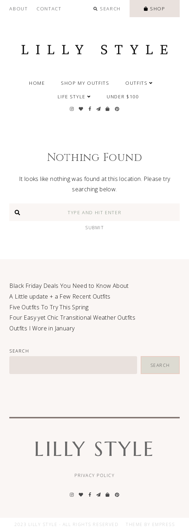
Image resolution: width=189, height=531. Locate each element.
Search (19, 351)
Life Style (74, 96)
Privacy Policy (94, 475)
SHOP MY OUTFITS (85, 83)
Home (37, 83)
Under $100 (123, 96)
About (18, 8)
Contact (49, 8)
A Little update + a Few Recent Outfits (59, 296)
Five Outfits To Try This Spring (48, 307)
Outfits (139, 83)
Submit (94, 228)
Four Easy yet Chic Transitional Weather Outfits (72, 317)
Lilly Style (94, 449)
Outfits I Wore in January (41, 328)
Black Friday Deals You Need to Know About (69, 286)
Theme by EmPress (150, 524)
